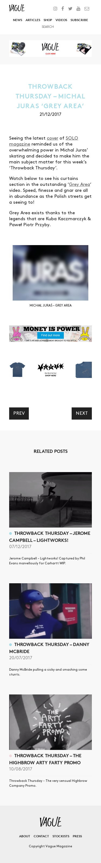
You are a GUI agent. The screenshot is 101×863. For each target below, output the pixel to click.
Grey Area (79, 184)
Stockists (61, 836)
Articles (33, 20)
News (17, 20)
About (24, 836)
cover (52, 138)
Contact (41, 836)
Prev (19, 413)
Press (77, 836)
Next (82, 413)
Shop (48, 20)
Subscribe (79, 20)
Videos (61, 20)
